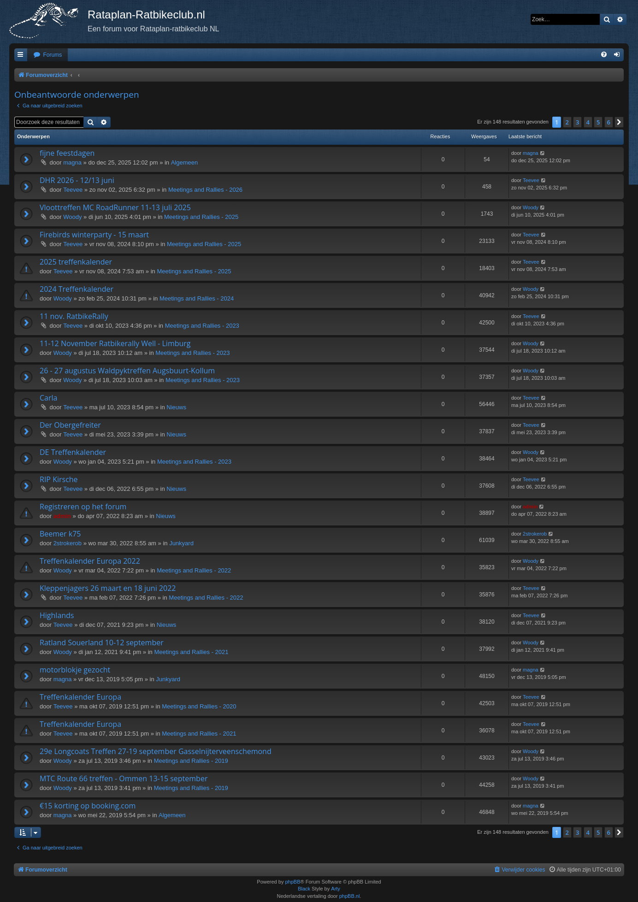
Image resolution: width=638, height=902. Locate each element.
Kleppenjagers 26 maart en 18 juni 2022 (108, 588)
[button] (619, 122)
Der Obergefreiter (70, 425)
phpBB (292, 881)
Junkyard (181, 543)
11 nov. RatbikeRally (74, 316)
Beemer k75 (60, 534)
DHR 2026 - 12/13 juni (77, 180)
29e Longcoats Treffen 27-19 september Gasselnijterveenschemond (156, 751)
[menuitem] (47, 55)
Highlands (57, 615)
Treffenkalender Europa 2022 (90, 561)
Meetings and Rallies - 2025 (201, 216)
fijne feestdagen (67, 153)
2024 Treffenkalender (76, 289)
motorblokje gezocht (75, 670)
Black (304, 888)
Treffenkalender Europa (80, 697)
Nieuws (176, 407)
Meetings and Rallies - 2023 (202, 325)
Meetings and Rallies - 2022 (194, 570)
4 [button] (588, 122)
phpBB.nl (349, 896)
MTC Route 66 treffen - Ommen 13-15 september (123, 778)
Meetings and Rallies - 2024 (197, 298)
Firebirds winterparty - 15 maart (94, 235)
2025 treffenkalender (76, 262)
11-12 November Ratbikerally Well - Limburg (115, 343)
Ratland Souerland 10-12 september (102, 642)
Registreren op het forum (83, 506)
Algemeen (184, 162)
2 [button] (567, 122)
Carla (48, 398)
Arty (335, 888)
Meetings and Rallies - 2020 (199, 706)
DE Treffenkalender (73, 452)
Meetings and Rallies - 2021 (191, 651)
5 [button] (598, 122)
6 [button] (608, 122)
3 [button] (577, 122)
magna (72, 162)
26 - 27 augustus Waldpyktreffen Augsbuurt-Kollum (127, 371)
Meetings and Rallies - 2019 (191, 760)
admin (62, 516)
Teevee (73, 189)
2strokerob (67, 543)
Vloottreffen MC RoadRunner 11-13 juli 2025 (115, 207)
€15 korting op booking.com (88, 806)
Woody (72, 216)
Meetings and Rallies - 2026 (205, 189)
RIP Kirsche (59, 479)
